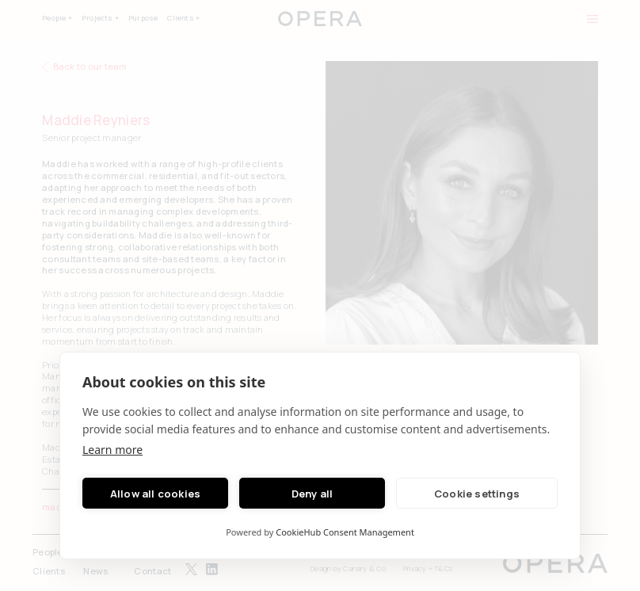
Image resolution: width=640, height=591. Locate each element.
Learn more (112, 449)
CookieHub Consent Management (345, 532)
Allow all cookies (155, 493)
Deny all (312, 493)
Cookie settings (477, 493)
